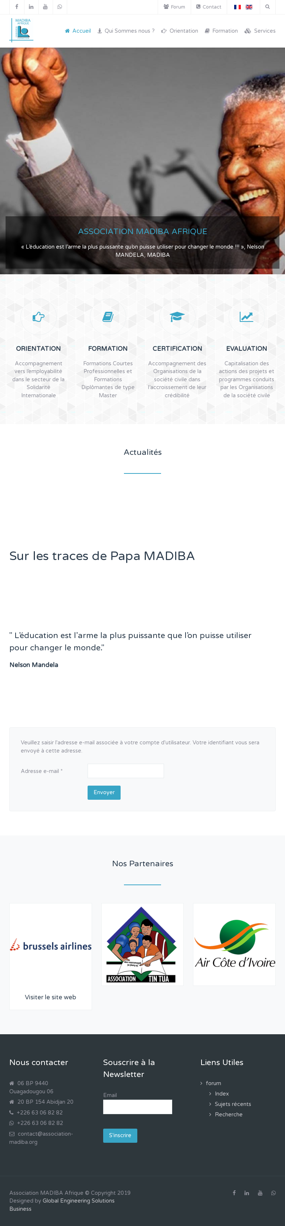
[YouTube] (45, 7)
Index (222, 1094)
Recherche (229, 1115)
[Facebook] (16, 7)
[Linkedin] (31, 7)
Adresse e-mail (42, 771)
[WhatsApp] (60, 7)
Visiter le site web (50, 997)
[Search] (267, 7)
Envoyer (104, 792)
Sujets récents (233, 1104)
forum (213, 1083)
